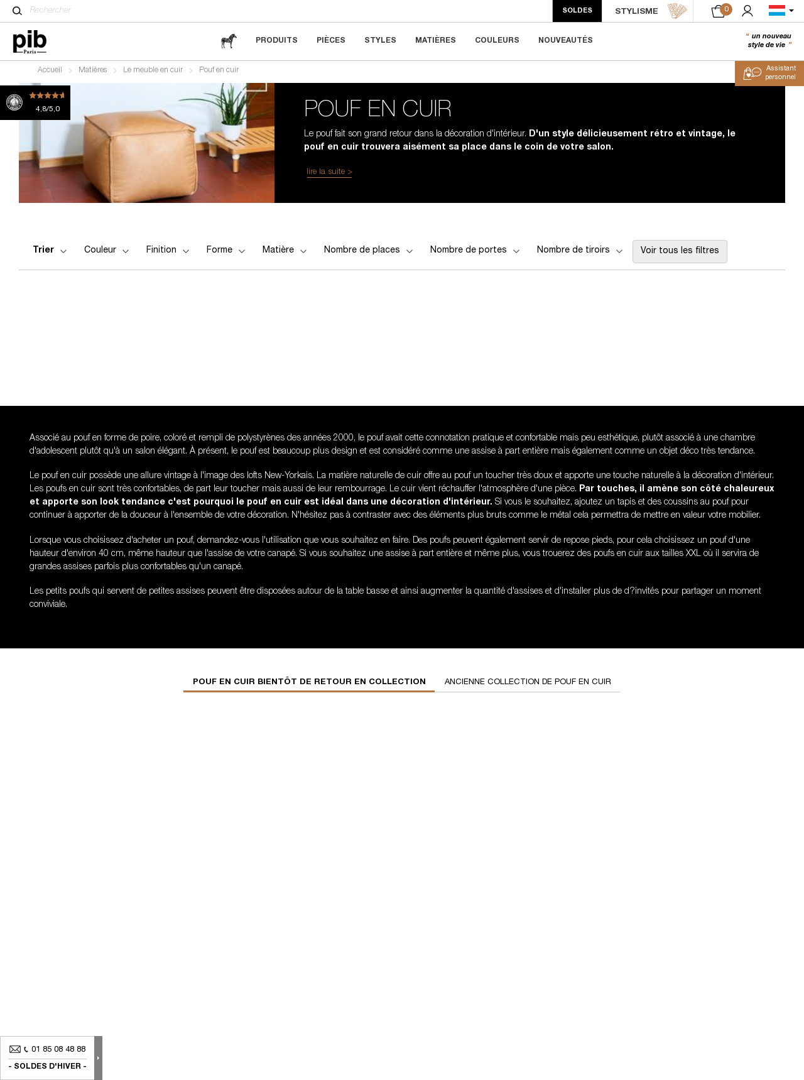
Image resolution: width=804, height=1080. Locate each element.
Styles (380, 41)
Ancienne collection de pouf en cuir (528, 685)
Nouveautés (565, 41)
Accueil (50, 73)
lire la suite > (329, 175)
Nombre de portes (476, 253)
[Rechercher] (17, 10)
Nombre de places (369, 253)
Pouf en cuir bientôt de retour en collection (309, 685)
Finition (169, 253)
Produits (277, 41)
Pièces (331, 41)
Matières (435, 41)
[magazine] (228, 41)
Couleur (107, 253)
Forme (227, 253)
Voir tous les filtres (680, 254)
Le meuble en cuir (153, 73)
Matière (286, 253)
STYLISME (651, 11)
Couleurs (497, 41)
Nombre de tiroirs (581, 253)
